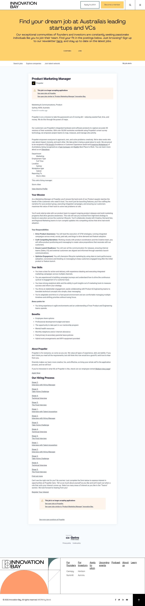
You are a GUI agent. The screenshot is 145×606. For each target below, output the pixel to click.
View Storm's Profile (39, 189)
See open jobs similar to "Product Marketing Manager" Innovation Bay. (62, 96)
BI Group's (50, 145)
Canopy (70, 571)
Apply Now (36, 373)
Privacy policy (67, 543)
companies (33, 63)
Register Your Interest (40, 492)
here (59, 41)
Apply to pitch (90, 5)
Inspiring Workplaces (99, 145)
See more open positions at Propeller (52, 519)
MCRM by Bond (44, 600)
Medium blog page (102, 369)
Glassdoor (45, 149)
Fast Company (64, 147)
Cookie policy (77, 543)
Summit (70, 575)
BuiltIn (76, 147)
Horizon (81, 571)
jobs (18, 63)
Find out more (37, 476)
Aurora (81, 575)
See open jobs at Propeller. (47, 93)
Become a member (112, 5)
